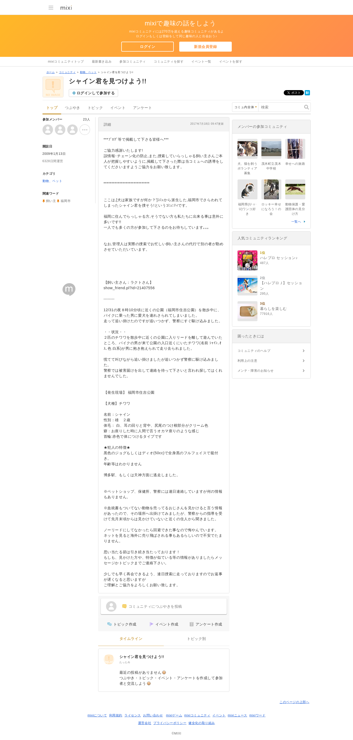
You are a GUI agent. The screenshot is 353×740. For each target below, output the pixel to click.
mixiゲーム (174, 715)
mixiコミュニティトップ (66, 61)
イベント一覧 (201, 61)
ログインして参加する (96, 93)
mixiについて (97, 715)
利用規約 (115, 715)
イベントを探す (230, 61)
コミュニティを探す (168, 61)
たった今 (124, 662)
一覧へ (296, 221)
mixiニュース (237, 715)
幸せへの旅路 (295, 164)
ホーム (50, 72)
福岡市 (66, 201)
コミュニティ (67, 72)
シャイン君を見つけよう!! (141, 657)
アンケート (142, 108)
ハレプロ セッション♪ (279, 258)
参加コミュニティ (132, 61)
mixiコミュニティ (197, 715)
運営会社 (144, 723)
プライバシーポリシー (169, 723)
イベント (117, 108)
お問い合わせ (153, 715)
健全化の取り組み (201, 723)
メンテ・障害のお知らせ (256, 370)
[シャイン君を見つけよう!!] (109, 659)
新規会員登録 (205, 47)
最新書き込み (102, 61)
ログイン (147, 47)
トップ (52, 108)
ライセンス (132, 715)
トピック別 (196, 639)
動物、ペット (88, 72)
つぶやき (72, 108)
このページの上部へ (294, 702)
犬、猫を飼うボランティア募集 (247, 168)
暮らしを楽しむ (273, 308)
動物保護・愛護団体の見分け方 (295, 209)
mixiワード (257, 715)
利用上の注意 (247, 361)
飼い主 (51, 201)
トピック (95, 108)
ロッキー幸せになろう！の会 (271, 209)
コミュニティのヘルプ (254, 351)
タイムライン (131, 639)
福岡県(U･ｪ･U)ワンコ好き (247, 209)
